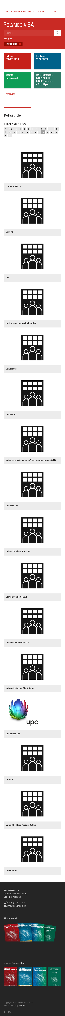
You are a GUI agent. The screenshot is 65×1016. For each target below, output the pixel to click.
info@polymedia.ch (15, 905)
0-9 (10, 129)
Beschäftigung (29, 12)
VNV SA (22, 1005)
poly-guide (8, 39)
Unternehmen (16, 12)
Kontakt (41, 12)
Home (6, 12)
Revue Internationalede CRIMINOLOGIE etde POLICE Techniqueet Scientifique (44, 79)
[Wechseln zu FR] (59, 12)
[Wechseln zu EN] (55, 12)
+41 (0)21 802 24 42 (15, 902)
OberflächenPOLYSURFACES (42, 57)
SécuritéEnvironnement (12, 76)
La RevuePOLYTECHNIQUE (12, 57)
